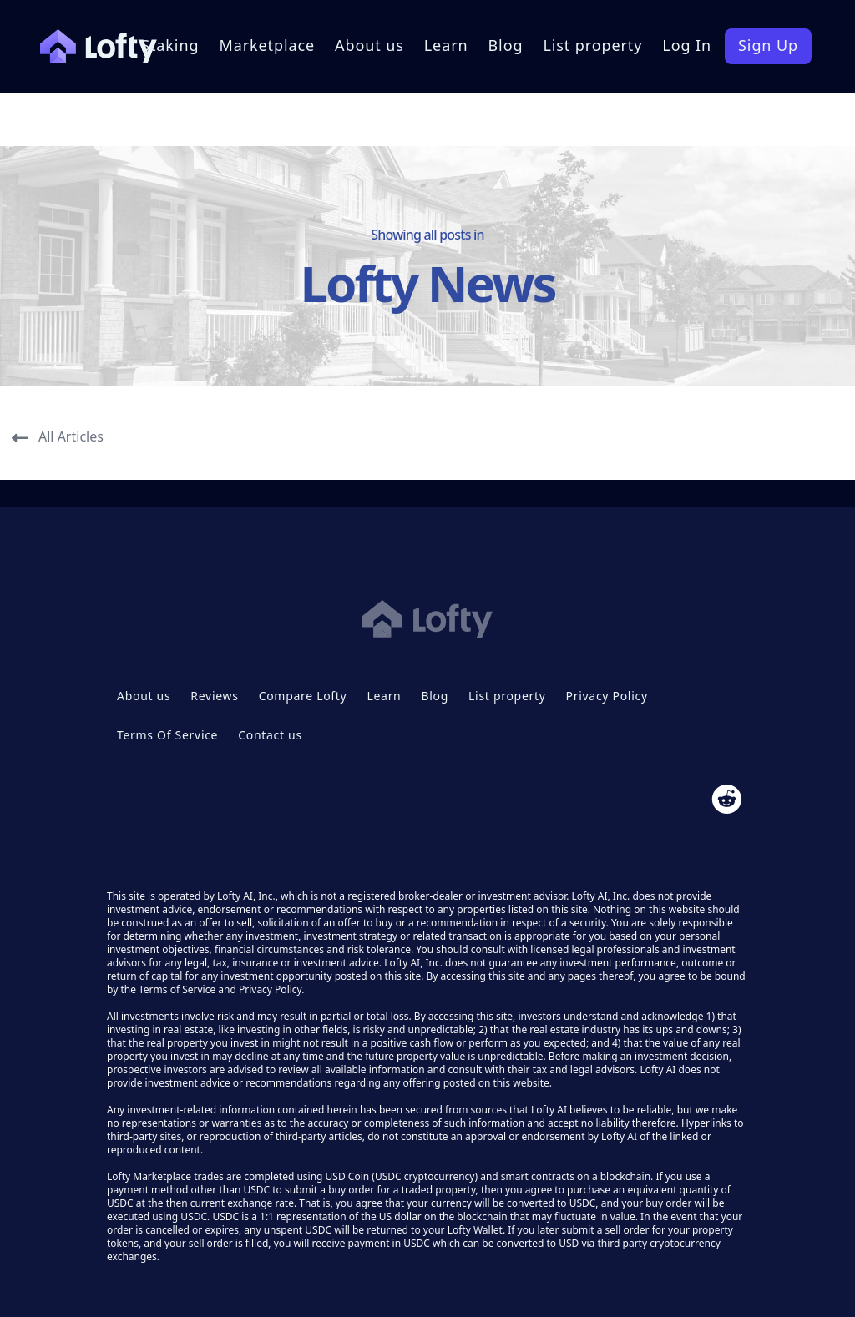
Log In (686, 45)
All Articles (58, 436)
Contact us (270, 735)
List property (592, 45)
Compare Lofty (303, 696)
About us (369, 45)
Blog (506, 45)
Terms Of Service (167, 735)
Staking (170, 45)
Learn (446, 45)
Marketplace (267, 45)
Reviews (214, 696)
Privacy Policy (607, 696)
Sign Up (768, 45)
